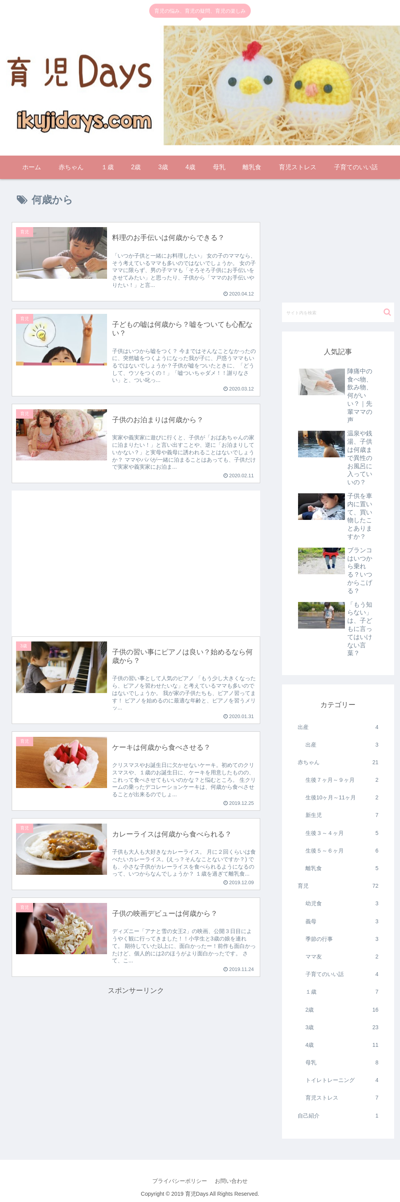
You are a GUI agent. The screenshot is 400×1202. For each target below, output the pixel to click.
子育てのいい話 (342, 974)
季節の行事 (342, 939)
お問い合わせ (231, 1181)
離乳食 (342, 868)
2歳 (342, 1010)
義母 (342, 921)
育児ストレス (342, 1098)
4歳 (342, 1045)
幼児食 (342, 903)
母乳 (342, 1063)
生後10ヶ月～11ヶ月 (342, 798)
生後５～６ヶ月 (342, 851)
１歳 (342, 992)
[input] (338, 312)
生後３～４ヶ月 (342, 833)
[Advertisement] (136, 557)
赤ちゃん (338, 762)
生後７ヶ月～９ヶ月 (342, 780)
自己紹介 (338, 1116)
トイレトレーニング (342, 1080)
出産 (338, 727)
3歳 (342, 1027)
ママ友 (342, 957)
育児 (338, 886)
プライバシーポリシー (179, 1181)
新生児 (342, 815)
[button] (387, 312)
